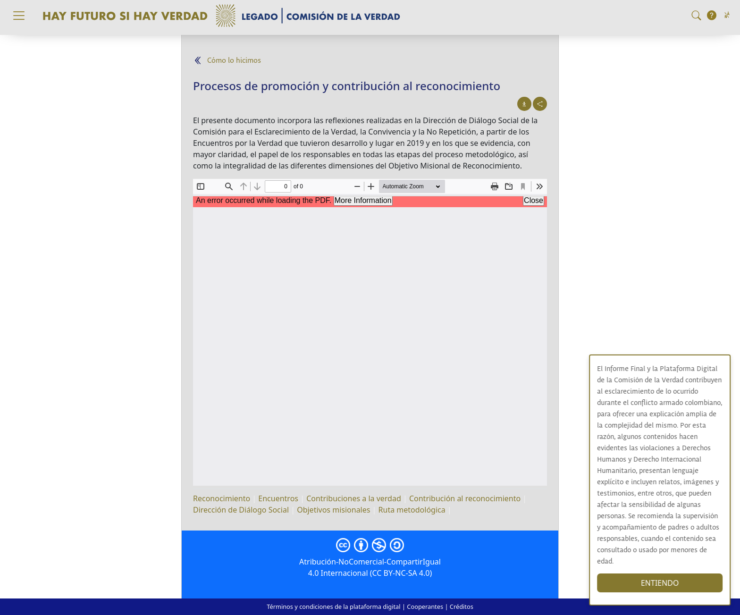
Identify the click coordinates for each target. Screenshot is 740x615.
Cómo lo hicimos (234, 60)
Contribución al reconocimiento (465, 498)
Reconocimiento (221, 498)
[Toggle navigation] (19, 15)
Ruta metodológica (412, 510)
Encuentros (278, 498)
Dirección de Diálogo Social (241, 510)
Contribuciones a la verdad (353, 498)
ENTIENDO (664, 583)
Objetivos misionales (333, 510)
